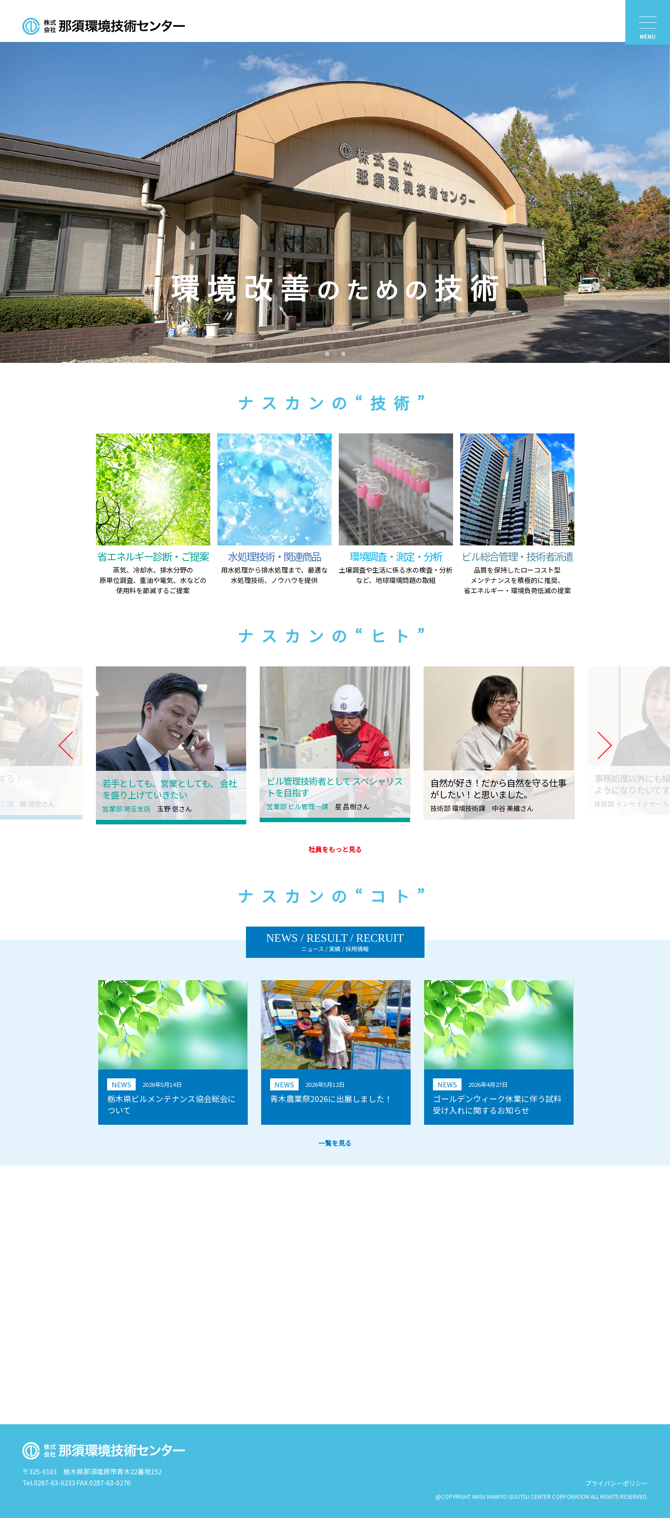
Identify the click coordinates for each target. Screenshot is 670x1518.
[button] (327, 354)
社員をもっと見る (335, 849)
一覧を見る (335, 1143)
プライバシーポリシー (616, 1483)
